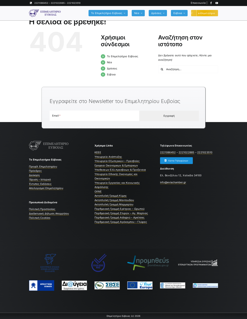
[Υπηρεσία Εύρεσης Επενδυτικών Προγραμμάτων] (197, 260)
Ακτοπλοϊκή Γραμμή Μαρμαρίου (114, 204)
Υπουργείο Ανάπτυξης (108, 156)
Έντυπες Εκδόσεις (40, 183)
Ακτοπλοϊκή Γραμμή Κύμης (111, 195)
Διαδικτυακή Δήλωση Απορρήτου (49, 213)
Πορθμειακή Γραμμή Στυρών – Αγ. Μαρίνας (121, 213)
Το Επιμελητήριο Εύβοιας (122, 56)
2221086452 (41, 3)
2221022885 (58, 3)
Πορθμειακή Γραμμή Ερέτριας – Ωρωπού (119, 208)
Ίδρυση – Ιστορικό (40, 179)
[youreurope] (139, 282)
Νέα (109, 62)
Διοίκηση (34, 175)
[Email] (61, 116)
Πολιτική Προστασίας (42, 209)
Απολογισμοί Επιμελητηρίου (46, 188)
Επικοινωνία (198, 2)
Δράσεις (112, 68)
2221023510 (73, 3)
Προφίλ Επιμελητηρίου (43, 166)
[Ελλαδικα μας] (99, 254)
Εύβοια (111, 74)
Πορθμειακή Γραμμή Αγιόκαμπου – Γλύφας (121, 221)
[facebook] (211, 3)
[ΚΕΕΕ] (49, 254)
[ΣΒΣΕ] (107, 282)
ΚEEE (98, 152)
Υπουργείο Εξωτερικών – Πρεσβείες (117, 161)
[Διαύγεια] (74, 282)
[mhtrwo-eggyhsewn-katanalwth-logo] (41, 281)
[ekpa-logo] (172, 283)
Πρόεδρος (35, 170)
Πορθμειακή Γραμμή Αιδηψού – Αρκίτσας (120, 217)
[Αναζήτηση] (162, 69)
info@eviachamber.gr (173, 182)
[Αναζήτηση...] (188, 69)
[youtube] (216, 3)
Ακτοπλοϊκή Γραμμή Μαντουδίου (114, 200)
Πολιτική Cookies (39, 217)
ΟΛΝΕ (98, 191)
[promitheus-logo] (148, 256)
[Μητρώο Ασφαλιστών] (205, 284)
